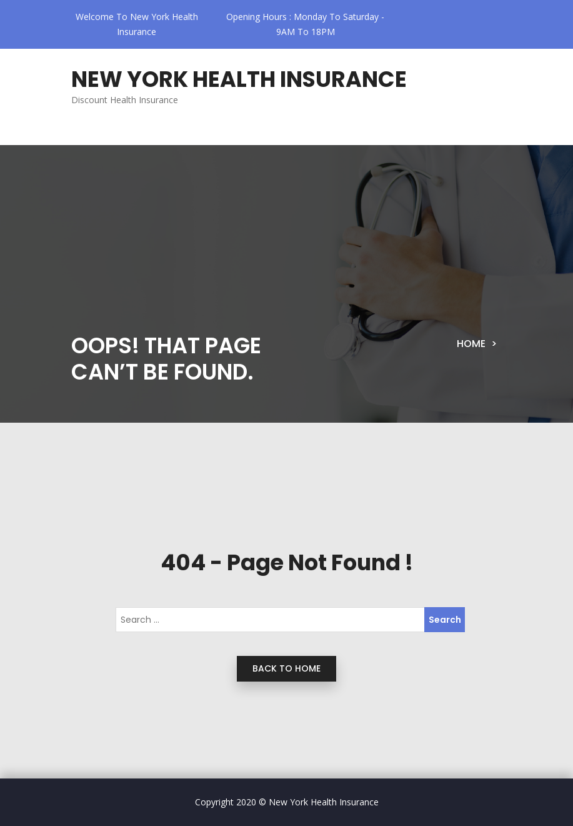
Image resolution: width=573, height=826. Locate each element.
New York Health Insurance (239, 79)
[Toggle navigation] (102, 135)
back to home (286, 668)
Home (471, 343)
